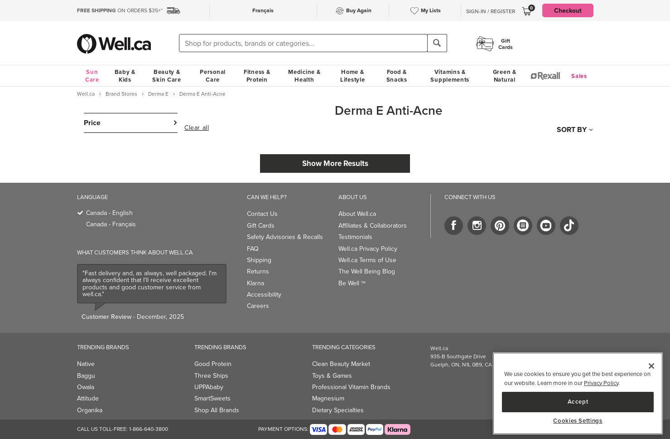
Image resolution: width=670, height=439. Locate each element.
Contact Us (262, 214)
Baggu (86, 375)
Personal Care (213, 75)
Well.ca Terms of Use (367, 260)
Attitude (88, 398)
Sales (579, 76)
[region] (578, 393)
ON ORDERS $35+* (120, 10)
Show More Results (335, 163)
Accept (578, 401)
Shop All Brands (216, 410)
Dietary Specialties (338, 410)
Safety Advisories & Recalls (285, 237)
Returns (258, 271)
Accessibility (264, 294)
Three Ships (211, 375)
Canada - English (109, 213)
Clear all (196, 128)
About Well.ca (357, 214)
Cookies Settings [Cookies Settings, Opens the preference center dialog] (578, 421)
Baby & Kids (125, 75)
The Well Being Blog (366, 271)
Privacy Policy (601, 383)
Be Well (352, 283)
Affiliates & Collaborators (372, 225)
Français (263, 10)
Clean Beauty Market (341, 364)
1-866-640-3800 (148, 429)
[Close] (651, 366)
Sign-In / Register (490, 11)
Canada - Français (111, 224)
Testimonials (355, 237)
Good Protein (212, 364)
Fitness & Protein (257, 75)
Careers (258, 306)
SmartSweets (212, 398)
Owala (85, 387)
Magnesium (328, 398)
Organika (89, 410)
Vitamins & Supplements (449, 75)
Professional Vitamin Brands (351, 387)
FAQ (253, 249)
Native (86, 364)
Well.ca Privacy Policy (367, 249)
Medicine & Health (304, 75)
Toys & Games (332, 375)
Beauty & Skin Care (166, 75)
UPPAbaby (208, 387)
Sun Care (92, 75)
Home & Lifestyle (352, 75)
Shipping (259, 260)
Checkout (568, 10)
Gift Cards (261, 225)
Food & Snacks (396, 75)
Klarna (255, 283)
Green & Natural (504, 75)
